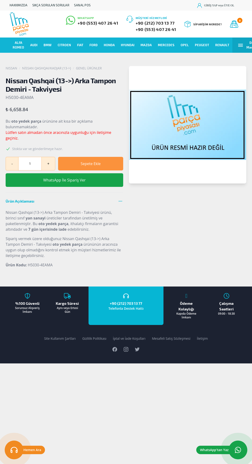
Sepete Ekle (91, 163)
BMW (48, 45)
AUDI (33, 45)
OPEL (185, 45)
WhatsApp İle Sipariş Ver (64, 180)
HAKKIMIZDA (19, 5)
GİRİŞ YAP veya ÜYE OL (215, 5)
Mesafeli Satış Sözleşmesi (171, 338)
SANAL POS (82, 5)
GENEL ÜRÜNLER (89, 68)
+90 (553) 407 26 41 (98, 23)
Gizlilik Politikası (94, 338)
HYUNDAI (127, 45)
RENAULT (222, 45)
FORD (93, 45)
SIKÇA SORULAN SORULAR (50, 5)
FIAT (80, 45)
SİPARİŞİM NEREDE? (203, 24)
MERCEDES (166, 45)
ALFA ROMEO (18, 45)
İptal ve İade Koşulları (129, 338)
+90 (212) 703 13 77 (155, 23)
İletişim (202, 338)
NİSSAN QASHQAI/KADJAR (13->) (46, 68)
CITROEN (64, 45)
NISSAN (11, 68)
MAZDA (146, 45)
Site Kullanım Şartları (60, 338)
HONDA (109, 45)
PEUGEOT (202, 45)
